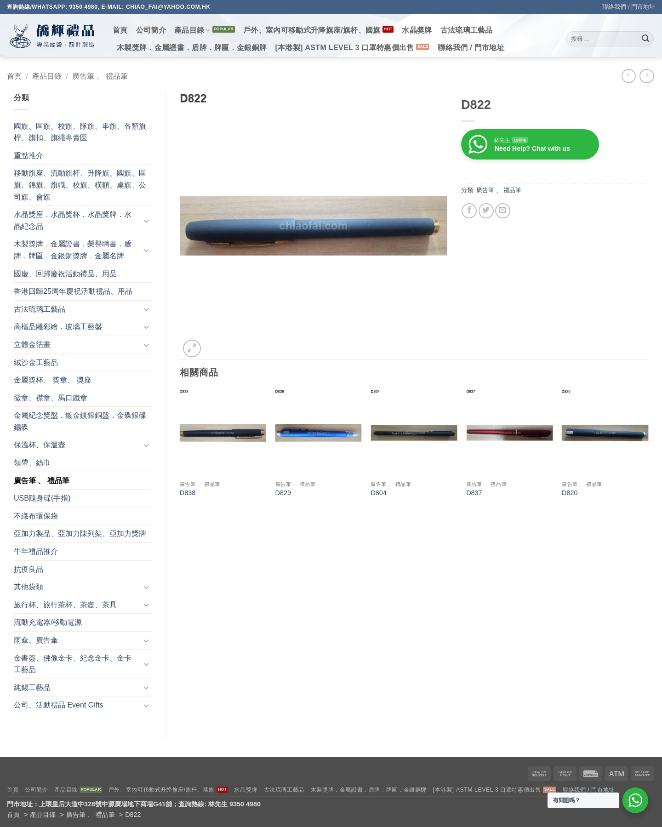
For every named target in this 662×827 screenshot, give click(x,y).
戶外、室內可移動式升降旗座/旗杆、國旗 (312, 30)
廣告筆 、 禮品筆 (100, 76)
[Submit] (645, 39)
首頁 (120, 30)
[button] (192, 349)
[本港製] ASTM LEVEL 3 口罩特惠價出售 (344, 47)
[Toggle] (146, 220)
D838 (187, 492)
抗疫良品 (28, 569)
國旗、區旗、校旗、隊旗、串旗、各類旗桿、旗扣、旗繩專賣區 (80, 132)
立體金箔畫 (32, 344)
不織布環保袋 (36, 516)
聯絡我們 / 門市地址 (628, 6)
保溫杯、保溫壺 (39, 445)
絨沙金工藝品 (36, 362)
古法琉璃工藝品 (466, 30)
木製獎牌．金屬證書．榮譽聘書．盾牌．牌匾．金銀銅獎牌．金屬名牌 (72, 250)
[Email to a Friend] (502, 210)
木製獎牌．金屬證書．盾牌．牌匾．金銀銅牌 (192, 47)
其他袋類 (28, 587)
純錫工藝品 (32, 687)
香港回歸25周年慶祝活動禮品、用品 (73, 291)
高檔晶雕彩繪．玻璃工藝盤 (58, 327)
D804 (378, 492)
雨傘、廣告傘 (36, 640)
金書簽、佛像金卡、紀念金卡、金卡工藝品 (72, 664)
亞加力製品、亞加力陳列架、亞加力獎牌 (80, 533)
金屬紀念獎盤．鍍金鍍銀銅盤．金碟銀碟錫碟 (80, 421)
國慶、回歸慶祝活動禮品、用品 (65, 274)
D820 (569, 492)
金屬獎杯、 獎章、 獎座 (52, 380)
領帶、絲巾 (32, 463)
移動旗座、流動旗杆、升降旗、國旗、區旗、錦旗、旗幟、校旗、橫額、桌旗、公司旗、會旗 (80, 184)
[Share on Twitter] (486, 210)
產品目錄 (192, 30)
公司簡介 (151, 30)
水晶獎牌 (417, 30)
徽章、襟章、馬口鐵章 (50, 398)
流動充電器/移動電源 (48, 622)
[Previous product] (646, 76)
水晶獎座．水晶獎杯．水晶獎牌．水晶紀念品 (72, 220)
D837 (474, 492)
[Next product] (629, 76)
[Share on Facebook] (469, 210)
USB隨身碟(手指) (42, 498)
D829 (283, 492)
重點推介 (28, 156)
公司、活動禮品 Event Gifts (58, 705)
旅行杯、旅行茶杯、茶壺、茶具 (65, 605)
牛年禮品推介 (36, 551)
